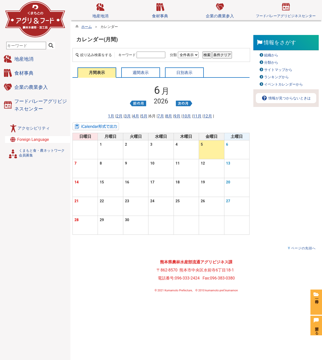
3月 (128, 116)
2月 (119, 116)
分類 (173, 55)
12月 (208, 116)
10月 (186, 116)
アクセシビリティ (34, 128)
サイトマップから (278, 70)
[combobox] (26, 45)
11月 (197, 116)
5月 (144, 116)
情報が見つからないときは (286, 98)
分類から (271, 62)
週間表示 (141, 72)
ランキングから (276, 77)
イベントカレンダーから (283, 84)
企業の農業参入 (220, 9)
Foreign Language (29, 139)
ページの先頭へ (303, 248)
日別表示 (184, 72)
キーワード (127, 55)
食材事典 (160, 9)
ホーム (86, 27)
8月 (169, 116)
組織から (271, 55)
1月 (111, 116)
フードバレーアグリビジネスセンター (285, 9)
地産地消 (100, 9)
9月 (177, 116)
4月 (136, 116)
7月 (161, 116)
